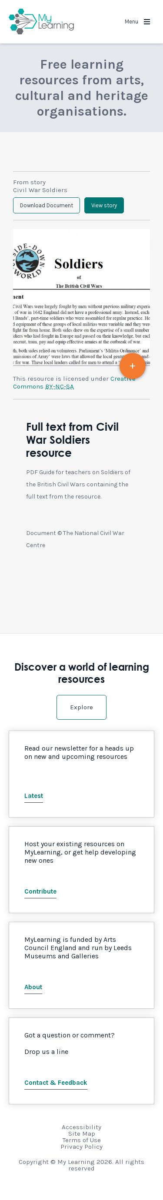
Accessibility (81, 1127)
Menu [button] (137, 21)
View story (104, 205)
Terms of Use (82, 1140)
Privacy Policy (81, 1146)
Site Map (81, 1133)
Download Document (46, 205)
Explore (81, 707)
